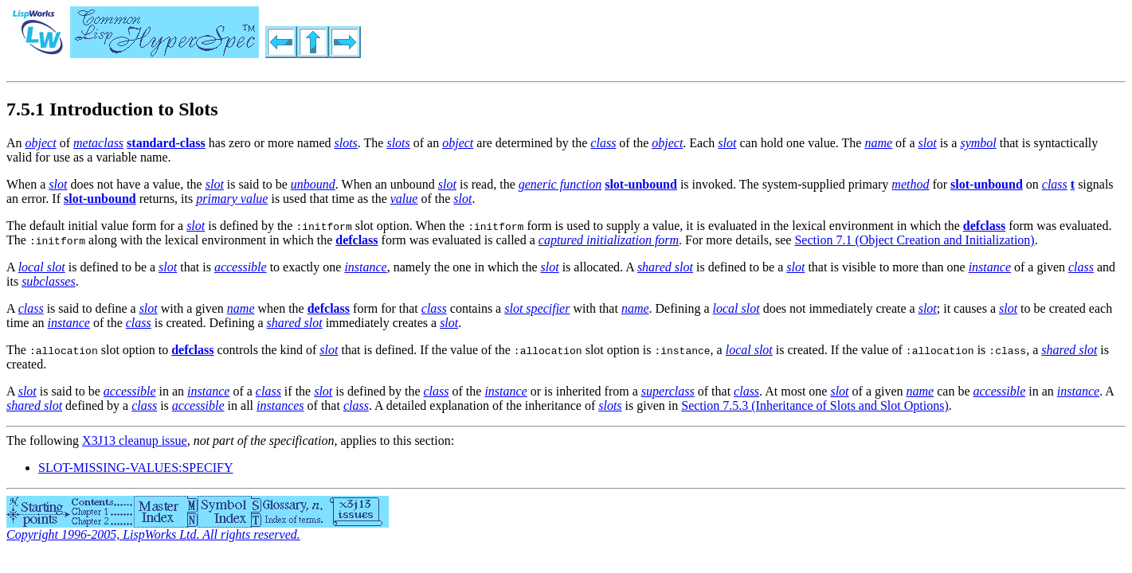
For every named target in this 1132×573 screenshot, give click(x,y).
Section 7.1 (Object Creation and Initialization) (914, 240)
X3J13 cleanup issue (134, 440)
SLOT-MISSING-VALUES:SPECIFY (135, 467)
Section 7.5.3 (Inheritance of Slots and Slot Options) (815, 405)
